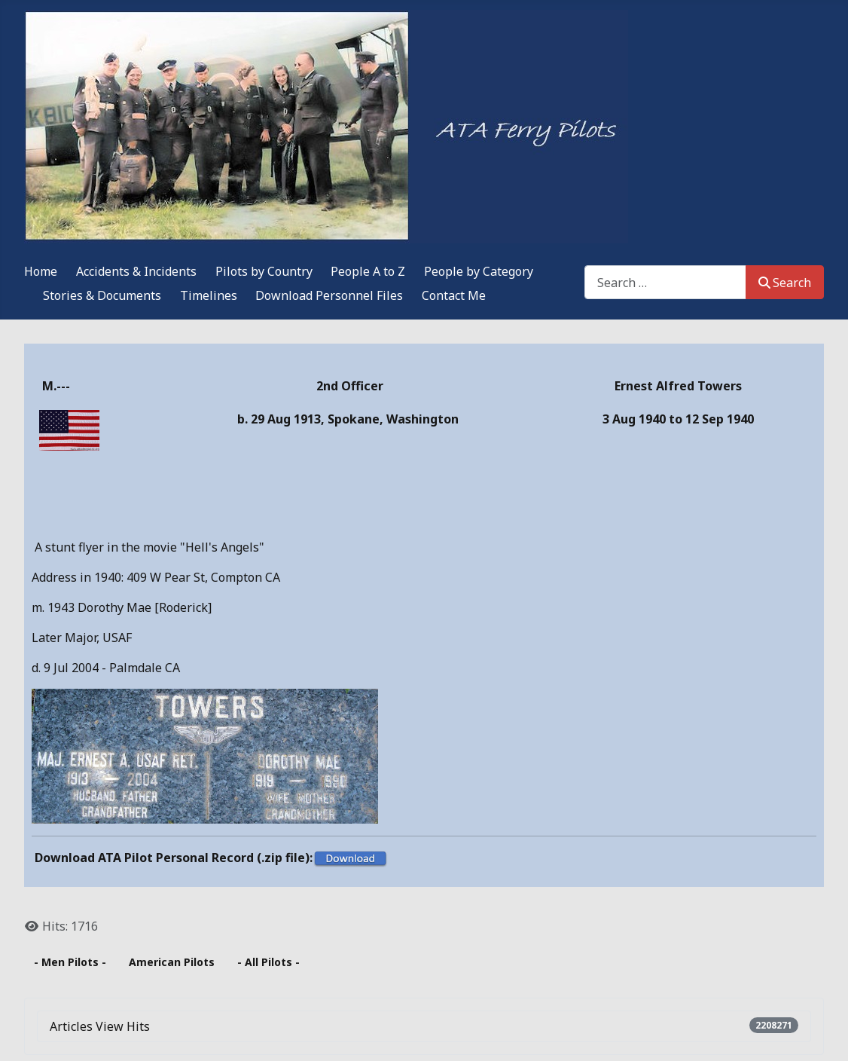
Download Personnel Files (329, 295)
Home (40, 271)
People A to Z (368, 271)
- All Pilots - (268, 962)
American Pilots (172, 962)
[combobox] (665, 282)
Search (784, 282)
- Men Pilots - (70, 962)
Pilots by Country (264, 271)
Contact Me (454, 295)
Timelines (208, 295)
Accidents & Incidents (136, 271)
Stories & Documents (102, 295)
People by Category (478, 271)
